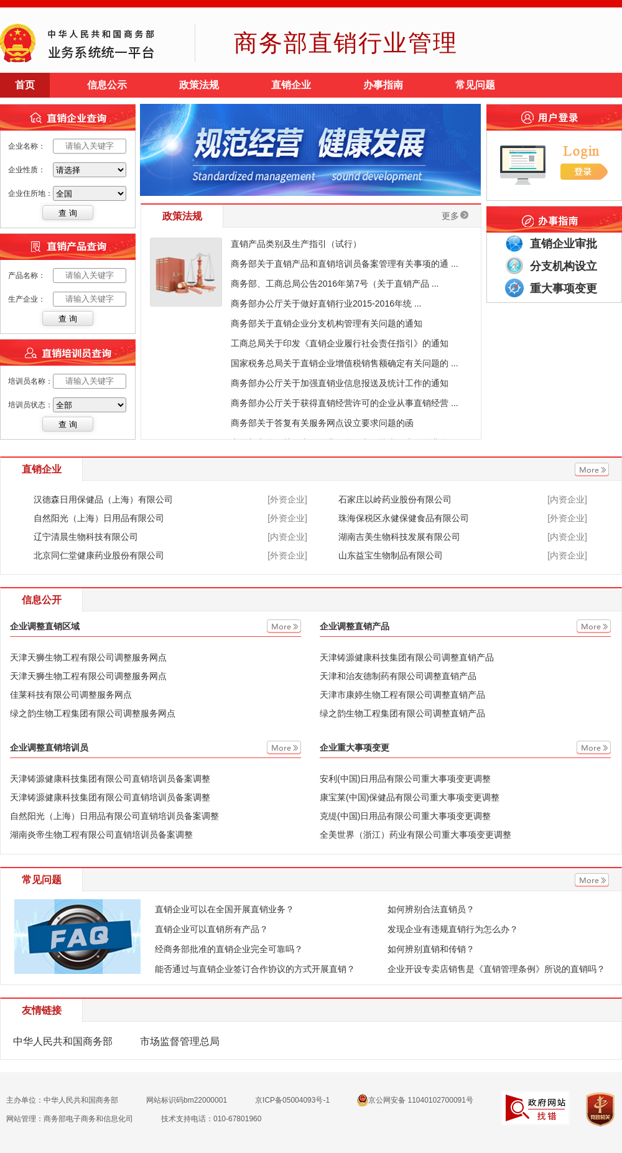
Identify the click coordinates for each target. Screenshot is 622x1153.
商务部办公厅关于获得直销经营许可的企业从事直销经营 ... (344, 403)
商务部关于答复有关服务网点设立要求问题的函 (322, 423)
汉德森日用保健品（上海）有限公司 (103, 499)
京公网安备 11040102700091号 (415, 1100)
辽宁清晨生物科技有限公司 (86, 537)
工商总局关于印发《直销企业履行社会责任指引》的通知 (339, 343)
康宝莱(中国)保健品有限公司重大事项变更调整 (409, 797)
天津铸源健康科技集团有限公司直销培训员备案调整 (110, 779)
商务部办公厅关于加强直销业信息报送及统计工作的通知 (339, 383)
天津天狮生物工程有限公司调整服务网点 (88, 657)
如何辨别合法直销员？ (431, 909)
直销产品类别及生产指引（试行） (296, 244)
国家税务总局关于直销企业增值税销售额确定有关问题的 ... (344, 363)
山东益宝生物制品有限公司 (390, 555)
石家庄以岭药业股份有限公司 (395, 499)
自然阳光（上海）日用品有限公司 (99, 518)
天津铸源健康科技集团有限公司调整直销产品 (407, 657)
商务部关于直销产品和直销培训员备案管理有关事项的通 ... (344, 264)
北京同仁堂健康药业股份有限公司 (99, 555)
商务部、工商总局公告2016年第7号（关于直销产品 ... (335, 284)
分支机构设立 (563, 266)
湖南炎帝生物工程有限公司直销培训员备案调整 (101, 835)
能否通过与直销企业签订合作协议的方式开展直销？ (255, 969)
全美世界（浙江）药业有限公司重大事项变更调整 (415, 835)
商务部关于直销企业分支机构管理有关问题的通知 (326, 323)
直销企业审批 (563, 244)
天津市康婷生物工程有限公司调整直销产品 (402, 695)
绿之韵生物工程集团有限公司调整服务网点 (92, 713)
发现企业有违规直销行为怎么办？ (453, 929)
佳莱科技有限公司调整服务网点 (71, 695)
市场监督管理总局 (180, 1041)
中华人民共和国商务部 (63, 1041)
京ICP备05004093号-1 (292, 1100)
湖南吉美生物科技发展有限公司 (399, 537)
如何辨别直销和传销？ (431, 949)
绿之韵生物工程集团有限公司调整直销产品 (402, 713)
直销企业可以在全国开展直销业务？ (224, 909)
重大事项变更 (563, 288)
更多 (455, 216)
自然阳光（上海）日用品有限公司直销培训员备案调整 (114, 816)
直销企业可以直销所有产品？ (211, 929)
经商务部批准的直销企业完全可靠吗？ (229, 949)
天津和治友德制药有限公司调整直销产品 (398, 676)
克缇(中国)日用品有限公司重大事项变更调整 (405, 816)
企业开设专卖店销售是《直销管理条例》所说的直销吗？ (496, 969)
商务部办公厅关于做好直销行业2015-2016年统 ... (326, 303)
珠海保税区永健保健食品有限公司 (403, 518)
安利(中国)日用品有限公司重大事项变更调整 (405, 779)
